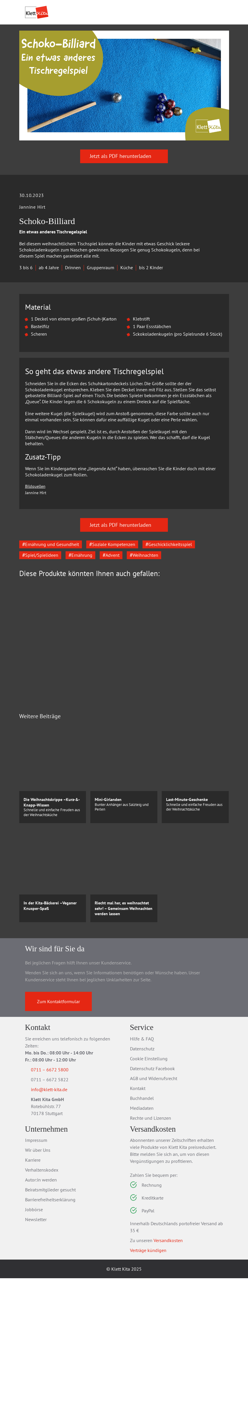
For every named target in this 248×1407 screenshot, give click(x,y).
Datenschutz (142, 1177)
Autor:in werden (41, 1308)
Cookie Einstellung (149, 1187)
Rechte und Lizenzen (150, 1247)
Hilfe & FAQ (142, 1167)
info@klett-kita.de (56, 1219)
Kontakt (137, 1217)
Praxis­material (62, 45)
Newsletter (36, 1348)
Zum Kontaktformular (58, 1130)
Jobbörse (34, 1338)
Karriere (33, 1289)
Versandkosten (168, 1369)
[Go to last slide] (28, 770)
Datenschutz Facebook (152, 1197)
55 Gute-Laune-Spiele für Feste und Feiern (173, 794)
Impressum (36, 1269)
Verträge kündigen (148, 1379)
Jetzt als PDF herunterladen (124, 192)
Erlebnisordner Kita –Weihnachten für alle (65, 794)
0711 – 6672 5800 (56, 1198)
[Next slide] (220, 770)
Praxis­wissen (109, 45)
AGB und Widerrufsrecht (153, 1207)
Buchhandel (142, 1227)
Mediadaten (142, 1237)
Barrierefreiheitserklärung (50, 1328)
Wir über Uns (37, 1279)
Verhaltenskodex (41, 1299)
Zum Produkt (63, 827)
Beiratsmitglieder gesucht (50, 1318)
